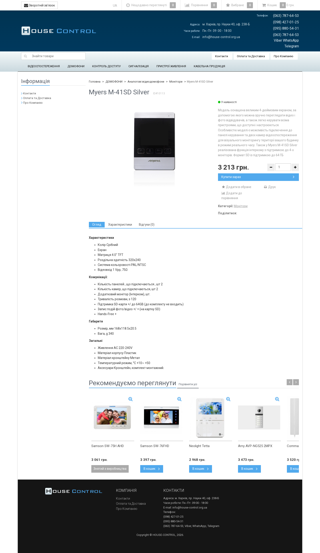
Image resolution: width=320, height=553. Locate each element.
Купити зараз (257, 177)
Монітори (175, 81)
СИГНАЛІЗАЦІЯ (138, 66)
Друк (270, 187)
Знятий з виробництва (110, 468)
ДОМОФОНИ (76, 66)
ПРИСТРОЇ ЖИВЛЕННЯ (171, 66)
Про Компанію (283, 56)
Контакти (221, 56)
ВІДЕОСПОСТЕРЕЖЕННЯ (44, 66)
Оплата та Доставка (251, 56)
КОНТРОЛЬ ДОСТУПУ (106, 66)
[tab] (97, 224)
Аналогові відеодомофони (146, 81)
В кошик (152, 468)
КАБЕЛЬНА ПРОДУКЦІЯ (209, 66)
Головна (94, 81)
